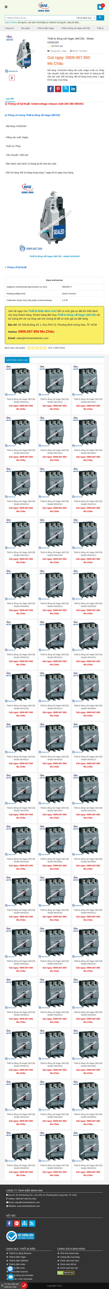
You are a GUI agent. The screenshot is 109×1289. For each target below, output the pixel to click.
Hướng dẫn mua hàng (68, 1257)
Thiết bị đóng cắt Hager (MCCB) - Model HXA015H (54, 256)
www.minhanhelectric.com (28, 1206)
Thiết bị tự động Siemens (18, 1253)
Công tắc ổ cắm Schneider (19, 1279)
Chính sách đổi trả (66, 1264)
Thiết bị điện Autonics (17, 1272)
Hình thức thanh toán (68, 1253)
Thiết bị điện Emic (15, 1268)
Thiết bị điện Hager (16, 1257)
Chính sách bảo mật (67, 1268)
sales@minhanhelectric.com (27, 1202)
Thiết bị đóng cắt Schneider (19, 1275)
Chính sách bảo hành (68, 1261)
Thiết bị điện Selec (16, 1264)
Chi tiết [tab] (10, 99)
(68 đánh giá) (57, 46)
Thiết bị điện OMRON (17, 1261)
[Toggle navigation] (6, 7)
